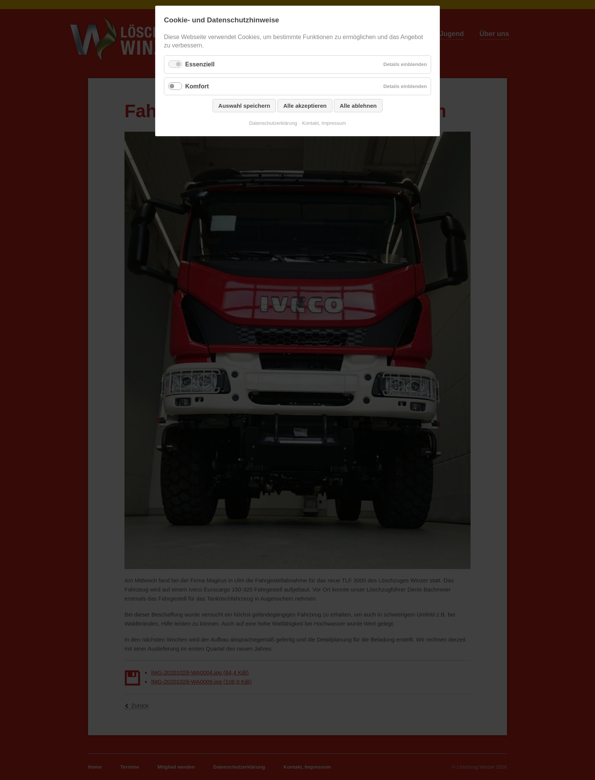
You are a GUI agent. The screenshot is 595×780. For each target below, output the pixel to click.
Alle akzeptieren (304, 105)
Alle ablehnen (358, 105)
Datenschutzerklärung (273, 123)
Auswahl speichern (244, 105)
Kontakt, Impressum (324, 123)
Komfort (197, 86)
